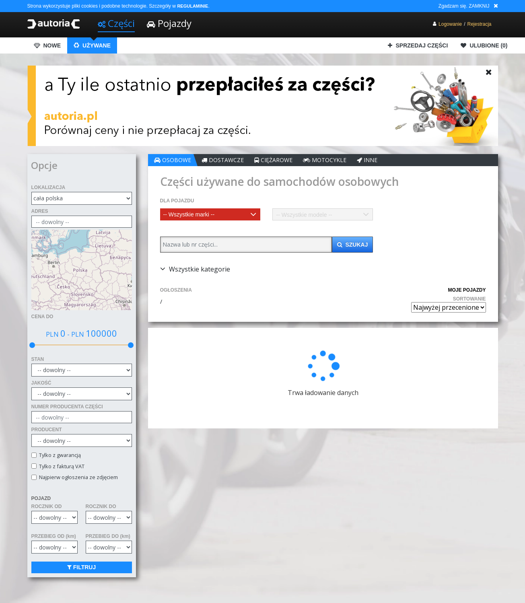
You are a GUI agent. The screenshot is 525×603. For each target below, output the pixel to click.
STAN (37, 359)
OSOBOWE (180, 160)
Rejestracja (479, 24)
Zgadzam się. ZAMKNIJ (464, 6)
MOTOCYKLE (332, 160)
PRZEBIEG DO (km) (111, 536)
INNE (374, 160)
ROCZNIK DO (104, 506)
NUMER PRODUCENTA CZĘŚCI (67, 407)
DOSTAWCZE (230, 160)
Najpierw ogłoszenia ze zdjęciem (77, 477)
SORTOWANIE (469, 299)
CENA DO (42, 316)
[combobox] (217, 214)
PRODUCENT (46, 429)
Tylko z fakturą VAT (60, 466)
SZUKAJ (355, 244)
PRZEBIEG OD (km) (53, 536)
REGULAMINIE (192, 6)
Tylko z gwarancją (59, 455)
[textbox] (217, 214)
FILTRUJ (85, 567)
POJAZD (41, 498)
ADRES (39, 211)
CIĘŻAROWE (281, 160)
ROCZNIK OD (46, 506)
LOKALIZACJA (48, 187)
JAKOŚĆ (41, 383)
